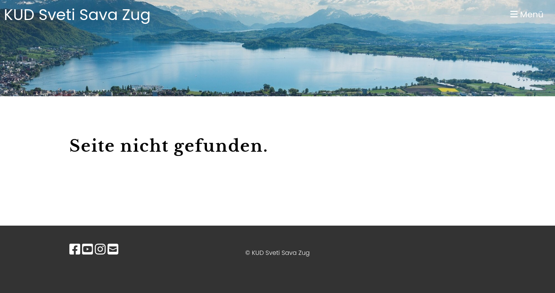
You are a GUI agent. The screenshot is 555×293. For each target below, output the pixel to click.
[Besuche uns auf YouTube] (87, 249)
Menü (526, 14)
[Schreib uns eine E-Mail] (113, 249)
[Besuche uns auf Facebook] (74, 249)
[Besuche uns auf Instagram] (100, 249)
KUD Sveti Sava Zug (77, 14)
